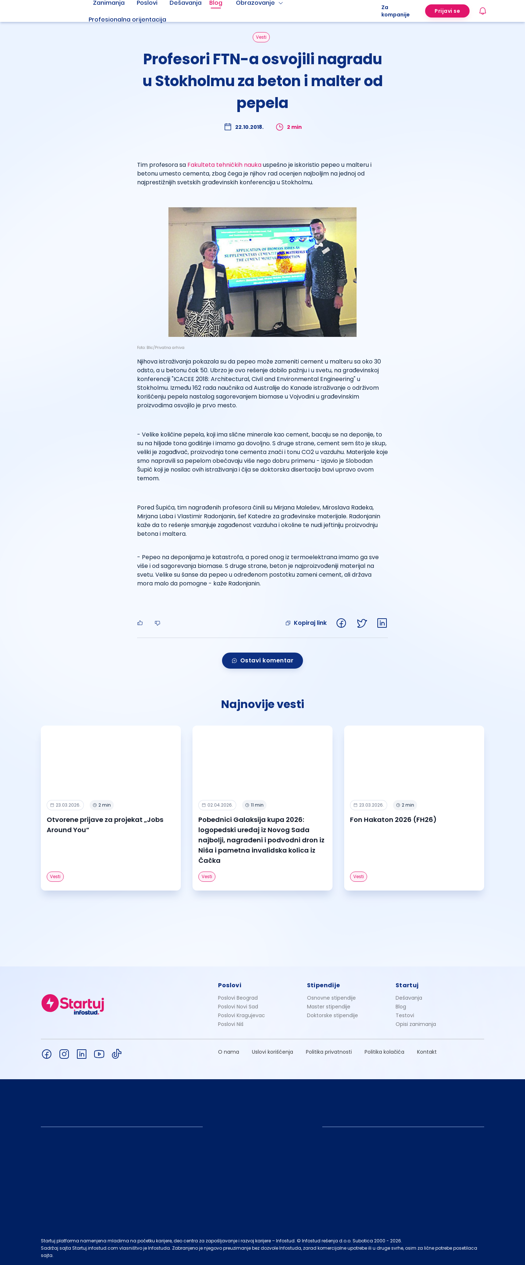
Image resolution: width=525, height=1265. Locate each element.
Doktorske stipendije (332, 1015)
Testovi (405, 1015)
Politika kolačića (384, 1052)
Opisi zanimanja (416, 1024)
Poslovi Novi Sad (238, 1006)
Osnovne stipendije (331, 997)
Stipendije (323, 985)
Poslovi (229, 985)
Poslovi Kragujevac (241, 1015)
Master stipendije (328, 1006)
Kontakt (427, 1052)
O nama (228, 1052)
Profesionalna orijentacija (127, 19)
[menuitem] (136, 19)
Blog (401, 1006)
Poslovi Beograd (238, 997)
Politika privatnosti (329, 1052)
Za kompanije (395, 11)
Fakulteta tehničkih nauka (224, 165)
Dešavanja (409, 997)
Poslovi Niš (231, 1024)
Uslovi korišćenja (272, 1052)
